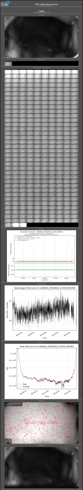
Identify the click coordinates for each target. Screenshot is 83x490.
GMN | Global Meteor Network (46, 4)
